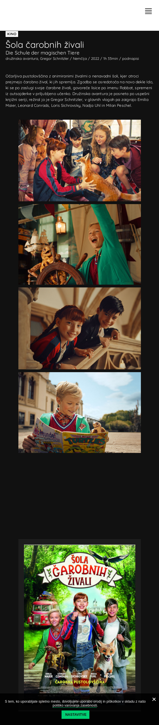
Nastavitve (76, 715)
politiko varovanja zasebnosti (75, 705)
